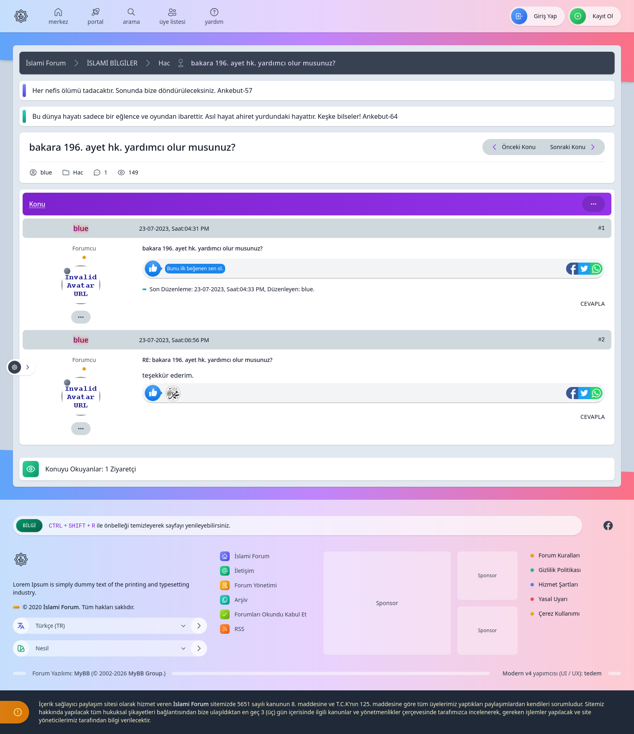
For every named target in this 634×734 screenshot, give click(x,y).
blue (46, 172)
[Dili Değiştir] (110, 626)
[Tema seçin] (21, 648)
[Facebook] (608, 525)
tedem (593, 673)
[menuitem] (58, 16)
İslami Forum (46, 63)
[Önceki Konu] (513, 147)
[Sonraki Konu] (573, 147)
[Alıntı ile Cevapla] (592, 304)
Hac (164, 63)
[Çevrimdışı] (67, 271)
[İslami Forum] (21, 16)
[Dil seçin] (21, 626)
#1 (601, 228)
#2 (601, 340)
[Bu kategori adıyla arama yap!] (593, 204)
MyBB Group (145, 673)
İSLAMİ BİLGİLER (112, 63)
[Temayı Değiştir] (110, 648)
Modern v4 (517, 673)
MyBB (82, 673)
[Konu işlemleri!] (21, 367)
